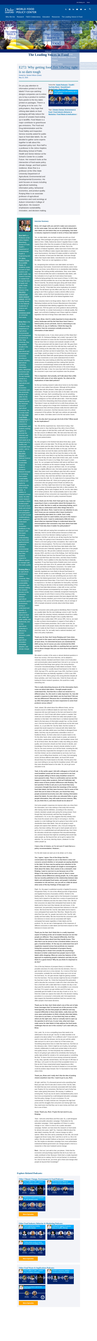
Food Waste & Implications (66, 114)
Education (49, 17)
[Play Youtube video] (63, 97)
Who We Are (10, 17)
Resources (60, 17)
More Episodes (28, 1214)
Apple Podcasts (61, 84)
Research (21, 17)
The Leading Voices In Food (76, 17)
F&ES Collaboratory (35, 17)
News (88, 2)
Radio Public (63, 89)
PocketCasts (53, 89)
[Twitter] (2, 31)
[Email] (2, 42)
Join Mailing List (81, 2)
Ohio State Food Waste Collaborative (24, 417)
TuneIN (71, 84)
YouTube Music (53, 86)
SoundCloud (65, 86)
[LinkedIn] (2, 34)
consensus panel (24, 312)
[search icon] (90, 9)
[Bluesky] (2, 38)
